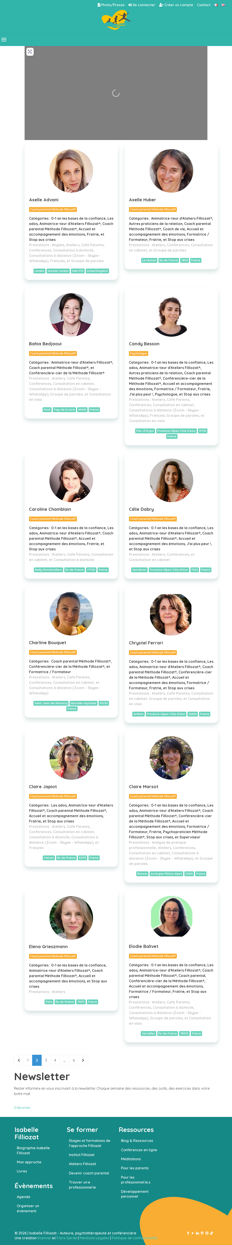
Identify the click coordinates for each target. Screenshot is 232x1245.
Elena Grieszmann (48, 946)
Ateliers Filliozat (82, 1164)
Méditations (131, 1159)
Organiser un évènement (28, 1208)
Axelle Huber (142, 199)
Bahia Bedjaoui (45, 343)
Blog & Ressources (137, 1140)
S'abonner (22, 1107)
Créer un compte (176, 5)
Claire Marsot (143, 786)
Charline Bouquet (47, 642)
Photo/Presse (111, 5)
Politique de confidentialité (134, 1238)
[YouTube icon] (193, 1233)
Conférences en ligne (139, 1150)
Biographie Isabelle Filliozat (33, 1150)
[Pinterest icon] (202, 1233)
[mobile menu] (4, 39)
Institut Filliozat (81, 1155)
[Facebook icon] (188, 1233)
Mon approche (29, 1162)
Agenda (23, 1197)
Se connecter (141, 5)
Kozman (44, 1238)
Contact (203, 5)
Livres (22, 1171)
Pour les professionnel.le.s (135, 1179)
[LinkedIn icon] (197, 1233)
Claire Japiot (43, 786)
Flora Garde (67, 1238)
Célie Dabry (141, 509)
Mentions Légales (94, 1238)
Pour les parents (135, 1168)
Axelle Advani (43, 199)
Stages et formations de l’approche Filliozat (89, 1143)
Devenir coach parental (89, 1173)
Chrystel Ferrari (146, 643)
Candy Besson (144, 343)
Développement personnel (134, 1194)
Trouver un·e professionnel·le (82, 1184)
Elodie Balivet (143, 946)
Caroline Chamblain (50, 509)
